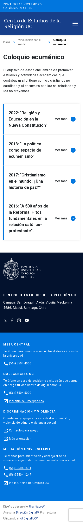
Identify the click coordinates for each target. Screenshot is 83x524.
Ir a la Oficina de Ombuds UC (29, 483)
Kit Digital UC (28, 518)
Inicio (6, 42)
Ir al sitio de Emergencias (26, 401)
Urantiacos (36, 506)
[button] (41, 119)
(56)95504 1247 (20, 474)
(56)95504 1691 (20, 468)
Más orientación (20, 438)
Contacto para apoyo (23, 430)
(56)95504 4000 (20, 363)
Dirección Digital (26, 512)
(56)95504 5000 (20, 392)
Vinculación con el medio (29, 42)
